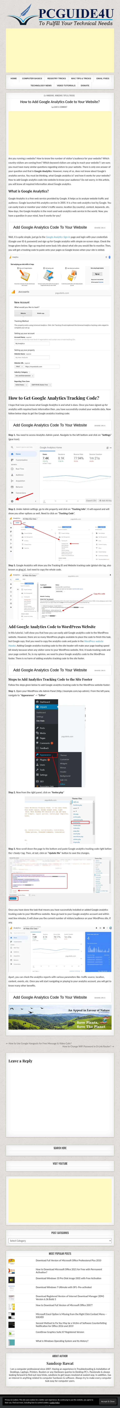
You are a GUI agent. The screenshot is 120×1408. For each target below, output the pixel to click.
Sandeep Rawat (60, 1363)
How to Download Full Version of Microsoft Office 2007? (64, 1305)
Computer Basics (32, 78)
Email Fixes (103, 78)
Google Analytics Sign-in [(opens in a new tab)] (58, 237)
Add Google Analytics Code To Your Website (50, 227)
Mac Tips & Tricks (81, 78)
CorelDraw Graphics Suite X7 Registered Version (60, 1332)
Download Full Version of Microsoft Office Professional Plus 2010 (68, 1260)
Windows (50, 95)
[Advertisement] (60, 50)
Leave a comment (60, 107)
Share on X (99, 228)
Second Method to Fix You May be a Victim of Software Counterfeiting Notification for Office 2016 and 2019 (71, 1325)
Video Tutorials (66, 85)
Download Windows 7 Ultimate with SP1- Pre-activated (64, 1287)
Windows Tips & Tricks (65, 95)
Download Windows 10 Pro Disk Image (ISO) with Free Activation (68, 1278)
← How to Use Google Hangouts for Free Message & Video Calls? (39, 1043)
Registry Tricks (56, 78)
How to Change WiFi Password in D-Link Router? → (88, 1046)
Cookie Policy (55, 1403)
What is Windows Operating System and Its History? (62, 1341)
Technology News (41, 85)
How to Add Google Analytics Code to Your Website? (60, 101)
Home (14, 78)
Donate (85, 85)
